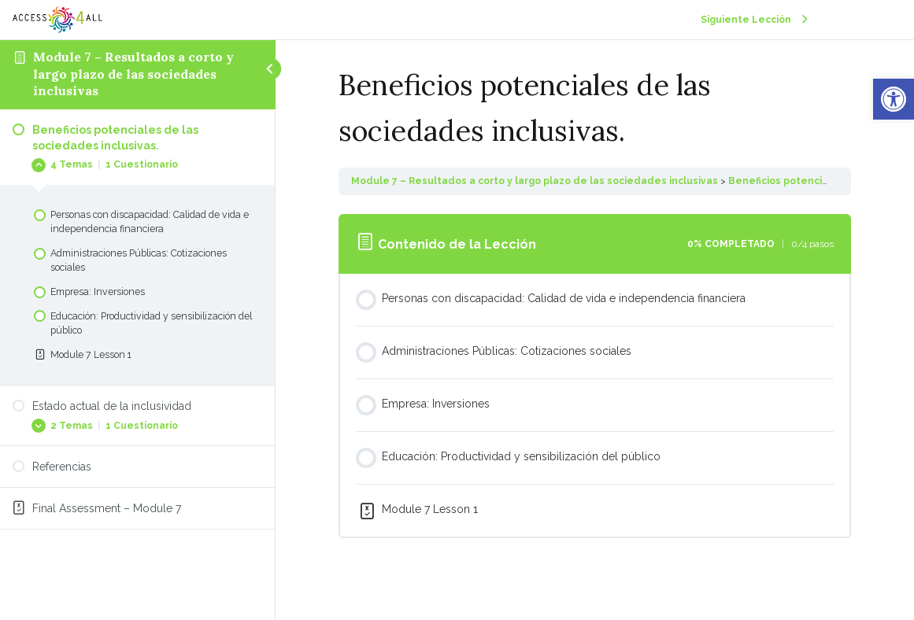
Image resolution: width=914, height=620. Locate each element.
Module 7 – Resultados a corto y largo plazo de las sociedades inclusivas (133, 73)
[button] (893, 99)
